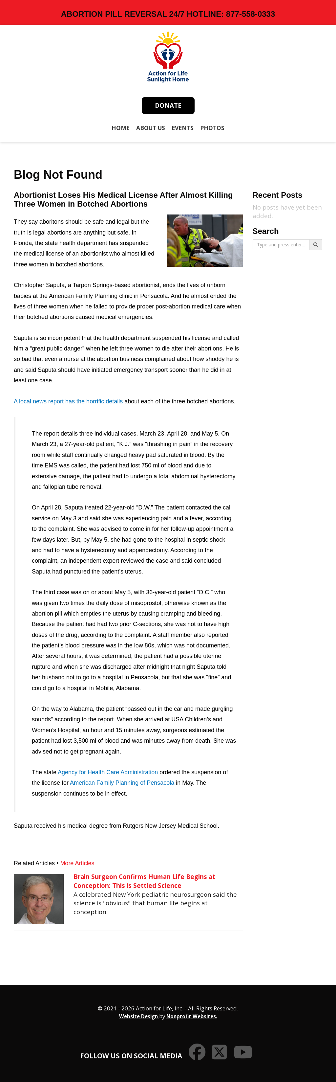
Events (183, 128)
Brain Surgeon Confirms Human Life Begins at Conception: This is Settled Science (144, 881)
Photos (212, 128)
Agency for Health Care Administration (108, 772)
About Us (150, 128)
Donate (168, 105)
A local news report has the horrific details (68, 401)
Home (121, 128)
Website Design (139, 1016)
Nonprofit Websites (191, 1016)
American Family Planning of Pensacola (122, 782)
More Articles (77, 863)
